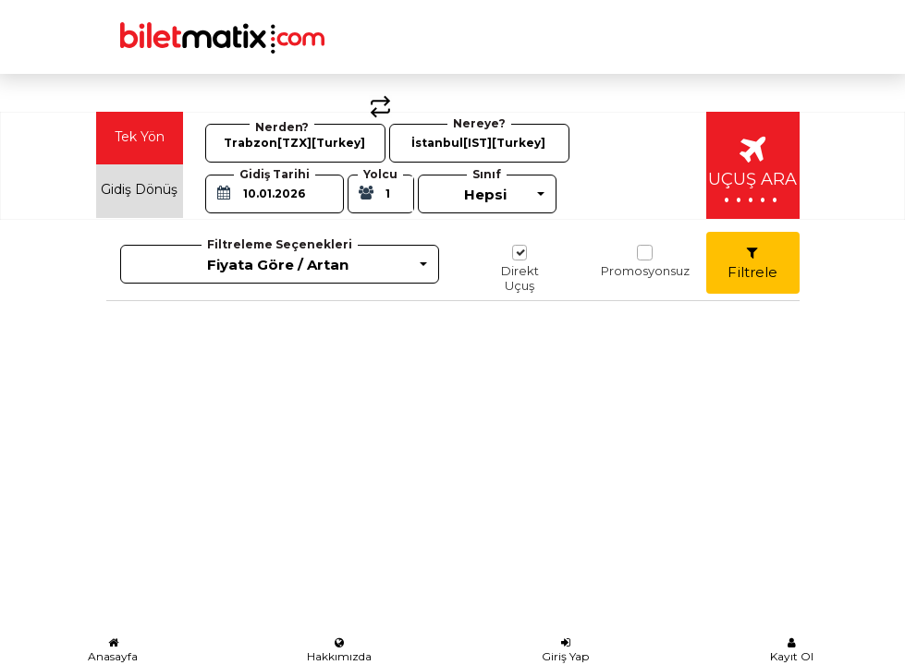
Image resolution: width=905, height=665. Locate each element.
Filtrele (752, 263)
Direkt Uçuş (520, 269)
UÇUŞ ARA (752, 173)
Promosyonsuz (645, 261)
